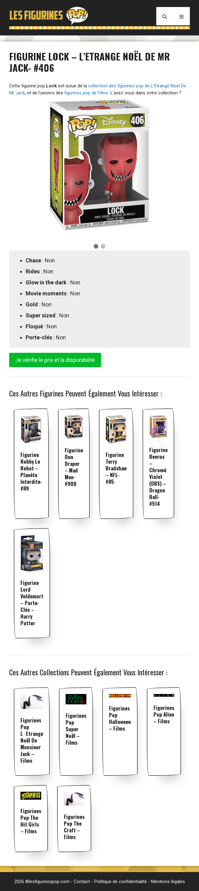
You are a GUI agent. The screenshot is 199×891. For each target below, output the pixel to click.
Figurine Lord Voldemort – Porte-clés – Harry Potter (31, 603)
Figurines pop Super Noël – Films (76, 729)
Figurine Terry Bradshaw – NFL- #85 (116, 468)
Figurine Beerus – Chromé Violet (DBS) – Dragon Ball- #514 (158, 476)
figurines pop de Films (86, 93)
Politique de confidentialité (120, 881)
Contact (82, 881)
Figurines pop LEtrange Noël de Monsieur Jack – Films (31, 740)
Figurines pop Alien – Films (164, 714)
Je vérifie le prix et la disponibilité (55, 360)
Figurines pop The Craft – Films (74, 827)
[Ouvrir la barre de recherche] (164, 16)
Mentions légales (168, 881)
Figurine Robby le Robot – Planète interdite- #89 (31, 471)
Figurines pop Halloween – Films (120, 718)
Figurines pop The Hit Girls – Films (30, 821)
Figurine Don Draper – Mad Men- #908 (74, 466)
